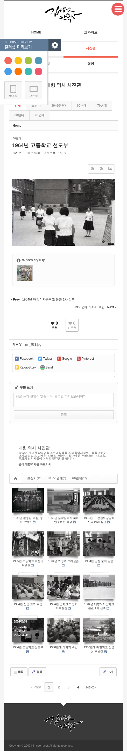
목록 (18, 672)
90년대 (39, 115)
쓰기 (107, 672)
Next (91, 687)
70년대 (102, 105)
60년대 (82, 105)
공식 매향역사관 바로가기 (34, 464)
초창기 (34, 478)
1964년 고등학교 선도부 (40, 145)
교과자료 (90, 32)
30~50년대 (57, 478)
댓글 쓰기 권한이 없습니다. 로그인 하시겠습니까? (50, 396)
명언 (90, 64)
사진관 (91, 48)
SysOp (17, 152)
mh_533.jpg (33, 344)
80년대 (19, 115)
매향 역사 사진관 (34, 448)
